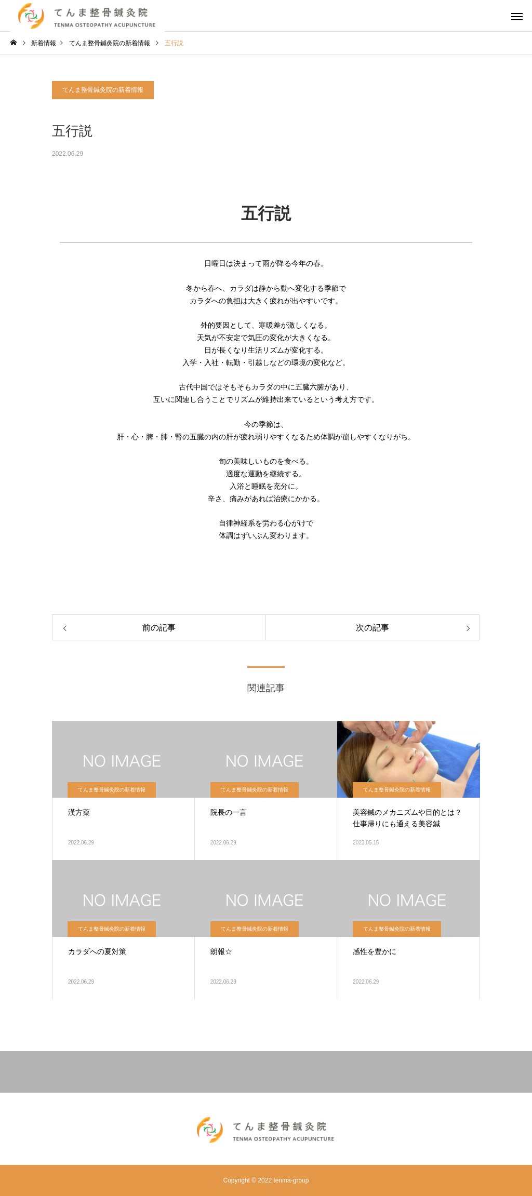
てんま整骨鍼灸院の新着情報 (102, 89)
